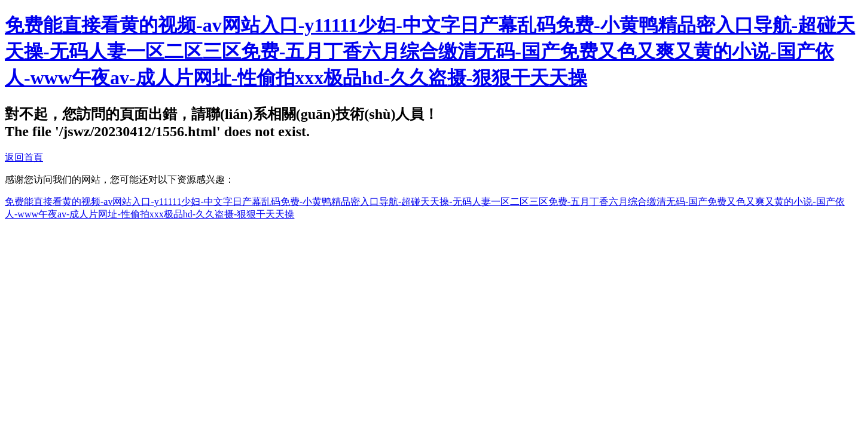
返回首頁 (24, 157)
